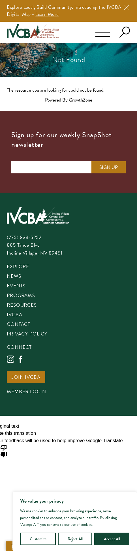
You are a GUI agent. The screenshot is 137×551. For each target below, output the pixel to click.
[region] (74, 521)
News (14, 277)
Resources (22, 305)
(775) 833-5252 (24, 237)
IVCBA (14, 315)
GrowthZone (80, 100)
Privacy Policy (27, 334)
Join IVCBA (26, 377)
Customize (38, 539)
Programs (21, 296)
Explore (18, 267)
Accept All (112, 539)
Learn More (47, 14)
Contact (18, 325)
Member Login (26, 392)
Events (16, 286)
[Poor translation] (3, 451)
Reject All (75, 539)
